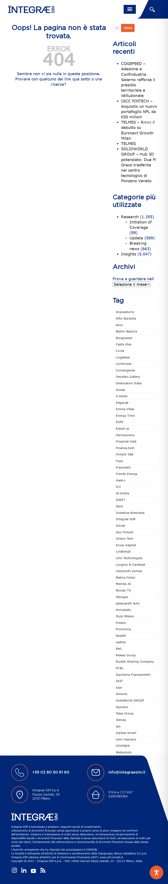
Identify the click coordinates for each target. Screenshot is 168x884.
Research (130, 216)
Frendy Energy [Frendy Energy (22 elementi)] (126, 474)
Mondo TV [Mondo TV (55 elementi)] (123, 590)
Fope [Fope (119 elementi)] (119, 461)
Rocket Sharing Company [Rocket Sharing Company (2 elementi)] (135, 661)
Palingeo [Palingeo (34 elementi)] (122, 597)
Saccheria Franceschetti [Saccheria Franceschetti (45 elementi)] (133, 674)
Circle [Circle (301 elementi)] (120, 351)
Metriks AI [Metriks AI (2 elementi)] (123, 584)
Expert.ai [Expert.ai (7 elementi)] (122, 428)
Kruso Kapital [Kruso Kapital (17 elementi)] (126, 545)
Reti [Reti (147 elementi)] (119, 648)
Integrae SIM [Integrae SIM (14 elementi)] (125, 519)
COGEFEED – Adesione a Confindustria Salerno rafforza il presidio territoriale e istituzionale (138, 79)
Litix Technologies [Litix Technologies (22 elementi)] (129, 558)
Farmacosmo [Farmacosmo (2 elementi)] (125, 435)
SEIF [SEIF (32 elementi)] (119, 681)
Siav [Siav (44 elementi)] (119, 687)
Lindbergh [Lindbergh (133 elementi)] (123, 551)
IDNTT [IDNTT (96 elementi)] (120, 500)
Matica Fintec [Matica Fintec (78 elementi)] (125, 577)
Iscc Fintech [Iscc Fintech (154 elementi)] (124, 532)
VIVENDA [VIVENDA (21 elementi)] (123, 745)
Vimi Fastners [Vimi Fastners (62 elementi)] (126, 739)
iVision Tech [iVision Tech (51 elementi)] (124, 538)
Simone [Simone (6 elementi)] (121, 694)
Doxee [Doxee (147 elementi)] (120, 390)
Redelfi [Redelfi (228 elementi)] (121, 635)
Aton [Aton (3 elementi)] (119, 325)
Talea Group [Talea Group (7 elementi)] (125, 713)
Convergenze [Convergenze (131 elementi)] (125, 370)
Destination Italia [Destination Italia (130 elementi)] (129, 383)
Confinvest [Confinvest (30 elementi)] (124, 363)
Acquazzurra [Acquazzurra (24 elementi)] (125, 312)
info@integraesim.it (126, 772)
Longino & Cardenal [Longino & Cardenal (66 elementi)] (130, 564)
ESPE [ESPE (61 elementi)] (119, 422)
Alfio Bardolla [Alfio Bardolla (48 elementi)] (126, 318)
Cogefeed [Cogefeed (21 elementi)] (123, 357)
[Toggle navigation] (130, 9)
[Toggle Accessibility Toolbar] (156, 872)
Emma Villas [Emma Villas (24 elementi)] (125, 409)
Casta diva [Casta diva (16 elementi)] (123, 344)
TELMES (128, 143)
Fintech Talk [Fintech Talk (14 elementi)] (124, 454)
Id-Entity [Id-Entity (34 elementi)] (122, 493)
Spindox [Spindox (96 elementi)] (122, 707)
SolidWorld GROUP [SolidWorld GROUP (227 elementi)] (130, 700)
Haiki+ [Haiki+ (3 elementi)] (121, 480)
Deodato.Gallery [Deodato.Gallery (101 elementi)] (128, 376)
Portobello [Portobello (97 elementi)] (123, 610)
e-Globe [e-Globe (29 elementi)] (121, 396)
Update (136, 238)
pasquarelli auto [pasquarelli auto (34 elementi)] (128, 603)
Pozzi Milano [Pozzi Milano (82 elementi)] (125, 616)
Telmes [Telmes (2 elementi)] (121, 720)
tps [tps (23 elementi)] (118, 726)
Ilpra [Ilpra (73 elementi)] (119, 506)
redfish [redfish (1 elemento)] (121, 642)
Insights (128, 254)
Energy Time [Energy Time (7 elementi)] (125, 415)
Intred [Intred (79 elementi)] (120, 525)
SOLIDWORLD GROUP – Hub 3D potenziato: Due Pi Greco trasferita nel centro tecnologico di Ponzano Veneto (138, 164)
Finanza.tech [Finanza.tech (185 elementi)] (125, 448)
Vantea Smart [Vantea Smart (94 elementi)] (126, 733)
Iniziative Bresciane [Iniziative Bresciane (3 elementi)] (130, 512)
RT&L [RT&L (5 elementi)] (120, 668)
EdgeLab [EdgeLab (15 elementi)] (122, 402)
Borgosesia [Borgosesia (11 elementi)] (124, 338)
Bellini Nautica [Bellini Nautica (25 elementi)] (126, 331)
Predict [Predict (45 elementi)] (121, 623)
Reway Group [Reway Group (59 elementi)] (126, 655)
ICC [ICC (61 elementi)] (118, 486)
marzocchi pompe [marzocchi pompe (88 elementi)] (129, 571)
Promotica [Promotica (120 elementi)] (123, 629)
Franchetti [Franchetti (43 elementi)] (123, 467)
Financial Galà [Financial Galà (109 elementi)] (126, 441)
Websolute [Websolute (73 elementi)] (123, 752)
